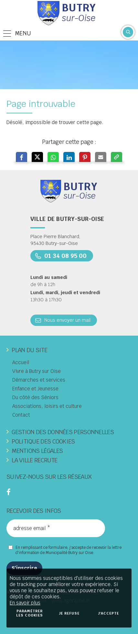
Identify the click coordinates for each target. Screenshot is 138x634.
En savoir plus (25, 603)
